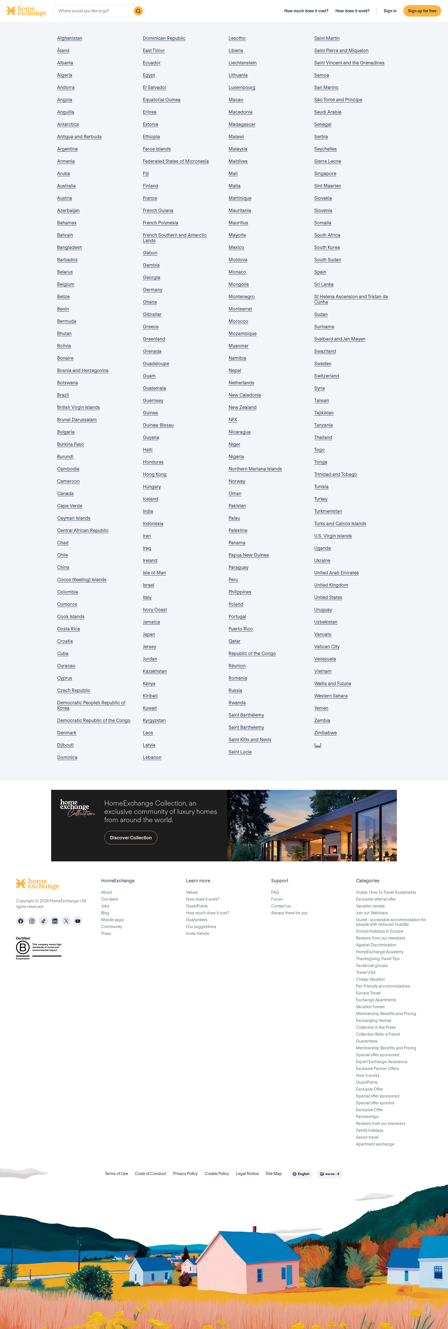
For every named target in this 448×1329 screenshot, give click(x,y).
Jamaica (151, 622)
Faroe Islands (157, 149)
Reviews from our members (380, 938)
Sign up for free (422, 11)
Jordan (150, 659)
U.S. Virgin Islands (333, 536)
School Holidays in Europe (379, 931)
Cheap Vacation (370, 979)
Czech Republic (73, 690)
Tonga (320, 462)
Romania (238, 678)
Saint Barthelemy (246, 727)
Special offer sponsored (377, 1055)
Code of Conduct (150, 1173)
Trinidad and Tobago (335, 474)
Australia (66, 186)
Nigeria (236, 456)
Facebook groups (372, 965)
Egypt (149, 75)
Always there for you (289, 913)
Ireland (150, 560)
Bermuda (66, 321)
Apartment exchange (375, 1144)
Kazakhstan (155, 671)
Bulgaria (66, 432)
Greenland (154, 339)
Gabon (150, 253)
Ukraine (322, 560)
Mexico (236, 247)
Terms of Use (116, 1173)
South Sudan (327, 259)
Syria (319, 388)
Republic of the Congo (252, 653)
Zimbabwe (325, 732)
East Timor (154, 50)
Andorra (66, 87)
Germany (152, 289)
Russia (235, 690)
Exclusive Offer (369, 1089)
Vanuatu (322, 634)
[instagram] (32, 920)
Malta (235, 186)
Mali (233, 173)
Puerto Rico (241, 629)
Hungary (152, 486)
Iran (147, 536)
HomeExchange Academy (379, 952)
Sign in (390, 11)
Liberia (236, 50)
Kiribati (150, 696)
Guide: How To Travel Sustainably (386, 892)
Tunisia (321, 486)
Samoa (321, 75)
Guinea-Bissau (158, 425)
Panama (237, 542)
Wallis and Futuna (332, 683)
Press (106, 933)
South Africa (327, 235)
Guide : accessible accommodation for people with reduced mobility (391, 922)
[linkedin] (54, 920)
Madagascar (242, 124)
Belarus (65, 272)
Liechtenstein (243, 63)
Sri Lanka (324, 284)
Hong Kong (155, 474)
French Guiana (158, 210)
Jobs (105, 906)
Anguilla (65, 112)
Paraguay (238, 567)
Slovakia (323, 198)
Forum (277, 899)
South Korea (327, 247)
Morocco (238, 321)
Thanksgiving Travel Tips (378, 958)
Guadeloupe (156, 363)
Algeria (64, 75)
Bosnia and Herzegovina (83, 370)
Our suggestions (201, 926)
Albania (65, 63)
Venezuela (325, 659)
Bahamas (67, 223)
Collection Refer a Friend (378, 1034)
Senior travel (367, 1137)
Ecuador (152, 63)
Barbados (67, 259)
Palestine (238, 530)
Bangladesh (69, 247)
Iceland (150, 499)
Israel (148, 585)
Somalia (322, 223)
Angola (64, 99)
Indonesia (153, 523)
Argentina (67, 149)
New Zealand (243, 407)
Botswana (67, 382)
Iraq (147, 548)
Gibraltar (152, 314)
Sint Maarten (327, 186)
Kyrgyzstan (154, 720)
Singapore (325, 173)
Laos (148, 732)
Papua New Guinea (249, 555)
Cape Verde (69, 506)
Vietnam (323, 671)
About (106, 892)
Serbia (321, 136)
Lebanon (152, 757)
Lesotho (237, 38)
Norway (237, 481)
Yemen (321, 708)
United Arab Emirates (336, 572)
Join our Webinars (372, 913)
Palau (234, 518)
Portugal (237, 616)
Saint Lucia (240, 752)
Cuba (63, 653)
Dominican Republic (164, 38)
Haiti (148, 449)
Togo (319, 449)
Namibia (237, 358)
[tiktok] (43, 920)
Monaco (237, 272)
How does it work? (352, 11)
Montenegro (242, 296)
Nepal (235, 370)
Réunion (237, 666)
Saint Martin (327, 38)
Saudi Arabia (327, 112)
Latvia (149, 745)
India (148, 511)
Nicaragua (240, 432)
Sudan (321, 314)
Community (111, 926)
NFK (233, 419)
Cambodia (68, 469)
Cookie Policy (217, 1173)
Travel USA (365, 972)
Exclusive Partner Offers (377, 1068)
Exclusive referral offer (376, 899)
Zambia (322, 720)
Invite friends (197, 933)
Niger (234, 444)
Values (192, 892)
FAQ (275, 892)
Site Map (274, 1173)
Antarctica (68, 124)
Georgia (151, 277)
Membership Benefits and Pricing (386, 1013)
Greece (151, 326)
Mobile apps (112, 919)
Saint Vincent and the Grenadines (349, 63)
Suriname (324, 326)
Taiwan (321, 400)
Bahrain (65, 235)
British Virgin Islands (78, 407)
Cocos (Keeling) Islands (82, 579)
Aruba (63, 173)
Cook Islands (71, 616)
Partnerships (367, 1116)
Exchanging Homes (373, 1020)
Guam (149, 376)
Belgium (65, 284)
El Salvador (155, 87)
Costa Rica (68, 629)
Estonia (150, 124)
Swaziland (325, 351)
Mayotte (237, 235)
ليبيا (317, 745)
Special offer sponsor (375, 1103)
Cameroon (68, 481)
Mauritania (240, 210)
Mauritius (238, 223)
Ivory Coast (155, 609)
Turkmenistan (328, 511)
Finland (150, 186)
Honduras (153, 462)
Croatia (65, 641)
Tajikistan (324, 413)
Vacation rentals (370, 906)
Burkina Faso (70, 444)
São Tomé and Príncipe (338, 99)
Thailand (323, 437)
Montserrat (240, 309)
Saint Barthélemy (246, 715)
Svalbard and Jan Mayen (339, 339)
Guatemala (154, 388)
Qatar (235, 641)
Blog (105, 913)
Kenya (149, 683)
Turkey (320, 499)
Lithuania (238, 75)
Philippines (240, 592)
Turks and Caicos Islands (340, 523)
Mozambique (243, 333)
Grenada (152, 351)
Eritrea (150, 112)
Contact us (281, 906)
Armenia (66, 161)
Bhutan (64, 333)
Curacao (66, 666)
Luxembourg (242, 87)
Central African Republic (83, 530)
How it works (367, 1075)
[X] (66, 920)
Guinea (150, 413)
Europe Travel (368, 993)
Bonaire (65, 358)
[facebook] (20, 920)
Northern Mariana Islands (255, 469)
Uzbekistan (325, 622)
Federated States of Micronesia (176, 161)
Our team (109, 899)
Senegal (322, 124)
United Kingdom (331, 585)
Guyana (151, 437)
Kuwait (150, 708)
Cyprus (64, 678)
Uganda (322, 548)
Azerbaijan (68, 210)
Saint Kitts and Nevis (250, 739)
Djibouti (65, 745)
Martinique (240, 198)
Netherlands (241, 382)
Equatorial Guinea (162, 99)
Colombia (67, 592)
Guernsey (153, 400)
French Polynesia (160, 223)
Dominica (67, 757)
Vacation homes (370, 1006)
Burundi (65, 456)
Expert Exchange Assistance (381, 1061)
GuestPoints (197, 906)
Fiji (146, 173)
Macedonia (241, 112)
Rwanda (237, 702)
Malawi (236, 136)
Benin (63, 309)
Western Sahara (331, 696)
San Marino (326, 87)
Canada (65, 493)
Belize (63, 296)
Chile (62, 555)
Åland (63, 50)
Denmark (66, 732)
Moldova (238, 259)
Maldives (238, 161)
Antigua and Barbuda (79, 136)
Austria (64, 198)
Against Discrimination (376, 945)
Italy (147, 597)
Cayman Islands (74, 518)
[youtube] (77, 920)
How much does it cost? (306, 11)
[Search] (138, 10)
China (63, 567)
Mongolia (239, 284)
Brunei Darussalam (77, 419)
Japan (149, 634)
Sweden (322, 363)
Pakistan (237, 506)
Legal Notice (247, 1173)
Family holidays (369, 1130)
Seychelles (325, 149)
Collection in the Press (376, 1027)
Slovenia (323, 210)
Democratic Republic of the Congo (94, 720)
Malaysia (238, 149)
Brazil (63, 395)
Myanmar (239, 346)
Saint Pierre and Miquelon (341, 50)
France (150, 198)
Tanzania (323, 425)
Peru (233, 579)
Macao (236, 99)
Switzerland (326, 376)
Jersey (149, 646)
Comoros (67, 604)
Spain (320, 272)
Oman (235, 493)
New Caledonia (245, 395)
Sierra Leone (327, 161)
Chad (63, 542)
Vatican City (326, 646)
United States (328, 597)
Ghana (150, 302)
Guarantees (196, 919)
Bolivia (64, 346)
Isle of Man (154, 572)
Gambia (151, 265)
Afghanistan (69, 38)
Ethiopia (151, 136)
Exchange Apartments (376, 1000)
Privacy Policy (185, 1173)
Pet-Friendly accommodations (383, 986)
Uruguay (323, 609)
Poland (236, 604)
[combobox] (99, 11)
